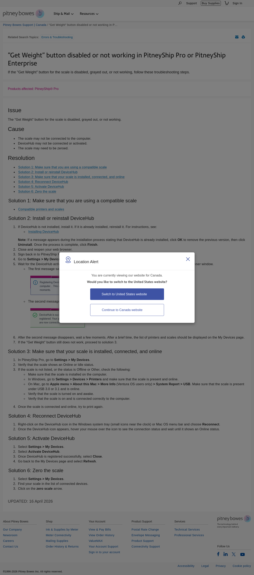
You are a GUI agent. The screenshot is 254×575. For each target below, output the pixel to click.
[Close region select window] (188, 259)
